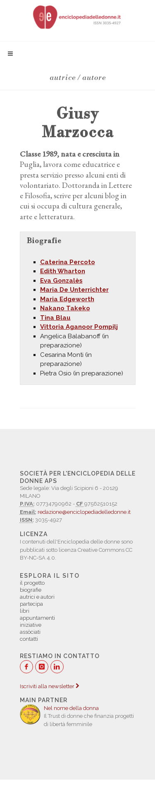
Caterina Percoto (67, 262)
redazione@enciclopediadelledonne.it (84, 512)
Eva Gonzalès (61, 280)
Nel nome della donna (71, 708)
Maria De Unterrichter (74, 289)
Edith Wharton (62, 271)
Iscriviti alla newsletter (49, 686)
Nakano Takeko (65, 308)
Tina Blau (55, 317)
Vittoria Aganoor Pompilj (79, 326)
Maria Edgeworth (67, 299)
